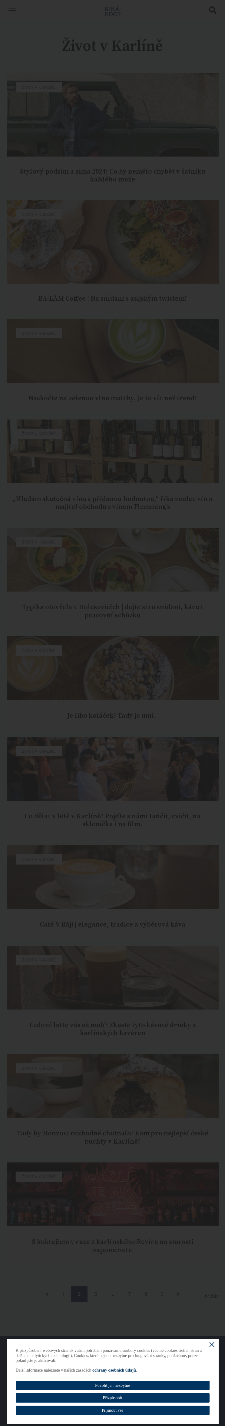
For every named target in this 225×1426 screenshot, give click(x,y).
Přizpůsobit (112, 1398)
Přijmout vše (112, 1410)
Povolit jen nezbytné (112, 1385)
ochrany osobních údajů (114, 1370)
